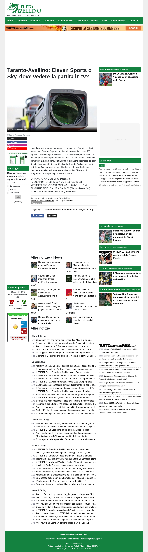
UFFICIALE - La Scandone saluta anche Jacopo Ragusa (62, 430)
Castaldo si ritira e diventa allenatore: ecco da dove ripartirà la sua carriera (71, 507)
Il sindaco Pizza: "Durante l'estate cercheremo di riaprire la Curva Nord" (69, 378)
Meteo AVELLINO (18, 315)
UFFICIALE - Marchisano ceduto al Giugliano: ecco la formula (65, 510)
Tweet (52, 215)
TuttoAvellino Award (110, 290)
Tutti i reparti (14, 193)
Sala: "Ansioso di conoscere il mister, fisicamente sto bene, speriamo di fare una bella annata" (80, 385)
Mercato (104, 69)
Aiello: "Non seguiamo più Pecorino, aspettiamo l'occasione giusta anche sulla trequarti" (77, 366)
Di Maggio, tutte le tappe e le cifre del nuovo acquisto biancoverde (67, 439)
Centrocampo (15, 186)
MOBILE (93, 539)
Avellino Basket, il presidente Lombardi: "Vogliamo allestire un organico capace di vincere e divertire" (83, 497)
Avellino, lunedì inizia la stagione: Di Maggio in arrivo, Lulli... (64, 452)
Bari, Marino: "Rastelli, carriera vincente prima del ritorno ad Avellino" (68, 516)
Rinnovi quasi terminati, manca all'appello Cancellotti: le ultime (49, 265)
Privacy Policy (82, 534)
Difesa (12, 183)
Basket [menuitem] (94, 21)
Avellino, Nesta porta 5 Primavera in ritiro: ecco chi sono (62, 346)
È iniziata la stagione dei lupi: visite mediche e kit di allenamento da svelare (71, 413)
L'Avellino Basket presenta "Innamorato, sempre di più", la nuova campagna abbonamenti (78, 501)
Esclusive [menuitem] (35, 21)
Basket (103, 247)
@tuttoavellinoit (67, 201)
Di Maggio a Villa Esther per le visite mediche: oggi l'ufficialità (64, 353)
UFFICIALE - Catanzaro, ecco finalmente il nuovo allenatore (64, 456)
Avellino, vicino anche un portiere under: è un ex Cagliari (62, 523)
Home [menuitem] (10, 21)
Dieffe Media (77, 543)
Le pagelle (105, 226)
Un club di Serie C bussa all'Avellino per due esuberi (60, 465)
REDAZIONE (61, 539)
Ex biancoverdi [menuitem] (65, 21)
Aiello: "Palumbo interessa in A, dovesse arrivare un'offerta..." (64, 349)
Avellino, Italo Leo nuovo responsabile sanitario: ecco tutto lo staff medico (70, 504)
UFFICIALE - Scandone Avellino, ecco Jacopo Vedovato (62, 449)
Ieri (107, 165)
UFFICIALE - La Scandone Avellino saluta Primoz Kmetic (62, 372)
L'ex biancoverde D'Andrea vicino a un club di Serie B (61, 481)
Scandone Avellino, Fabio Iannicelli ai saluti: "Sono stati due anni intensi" (70, 471)
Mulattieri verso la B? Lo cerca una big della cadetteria (61, 436)
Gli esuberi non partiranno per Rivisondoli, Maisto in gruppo (64, 340)
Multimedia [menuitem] (82, 21)
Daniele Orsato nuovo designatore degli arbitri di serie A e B (49, 320)
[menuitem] (138, 21)
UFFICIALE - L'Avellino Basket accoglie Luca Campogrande (64, 382)
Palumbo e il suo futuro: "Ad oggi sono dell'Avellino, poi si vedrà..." (67, 404)
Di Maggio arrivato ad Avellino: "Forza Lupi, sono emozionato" (65, 369)
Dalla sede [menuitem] (49, 21)
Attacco (13, 189)
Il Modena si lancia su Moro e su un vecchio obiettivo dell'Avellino (66, 375)
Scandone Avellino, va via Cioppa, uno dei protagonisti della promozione (70, 468)
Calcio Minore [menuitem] (118, 21)
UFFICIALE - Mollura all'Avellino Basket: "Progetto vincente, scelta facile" (70, 462)
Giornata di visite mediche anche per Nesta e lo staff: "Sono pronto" (67, 356)
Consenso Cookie (67, 534)
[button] (18, 197)
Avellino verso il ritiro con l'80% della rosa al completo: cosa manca (67, 513)
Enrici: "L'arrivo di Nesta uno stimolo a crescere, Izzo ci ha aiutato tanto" (69, 410)
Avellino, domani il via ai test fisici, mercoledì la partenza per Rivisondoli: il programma (76, 433)
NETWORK (50, 539)
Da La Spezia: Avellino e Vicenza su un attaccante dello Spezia (65, 427)
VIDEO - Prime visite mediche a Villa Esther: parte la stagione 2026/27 (69, 394)
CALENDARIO (73, 539)
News (40, 198)
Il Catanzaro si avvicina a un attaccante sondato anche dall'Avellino (67, 388)
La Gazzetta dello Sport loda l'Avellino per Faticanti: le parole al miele (68, 478)
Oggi (101, 165)
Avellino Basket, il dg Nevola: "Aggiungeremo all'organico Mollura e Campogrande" (75, 494)
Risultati (18, 202)
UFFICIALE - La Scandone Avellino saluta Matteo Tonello (63, 391)
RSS (100, 539)
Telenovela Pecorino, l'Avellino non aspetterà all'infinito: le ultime (66, 459)
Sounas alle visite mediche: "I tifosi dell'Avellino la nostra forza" (65, 401)
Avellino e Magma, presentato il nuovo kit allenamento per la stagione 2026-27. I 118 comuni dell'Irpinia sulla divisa (90, 407)
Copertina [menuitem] (22, 21)
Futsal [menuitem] (132, 21)
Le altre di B (106, 268)
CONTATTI (84, 539)
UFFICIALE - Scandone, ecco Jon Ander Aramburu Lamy (63, 397)
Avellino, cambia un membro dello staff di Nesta (83, 320)
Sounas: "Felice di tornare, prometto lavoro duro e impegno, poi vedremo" (70, 423)
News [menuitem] (104, 21)
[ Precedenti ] (18, 308)
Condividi (37, 215)
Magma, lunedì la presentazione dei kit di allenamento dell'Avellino (85, 279)
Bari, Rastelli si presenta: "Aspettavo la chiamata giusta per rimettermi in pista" (73, 520)
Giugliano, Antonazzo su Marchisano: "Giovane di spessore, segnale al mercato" (73, 484)
